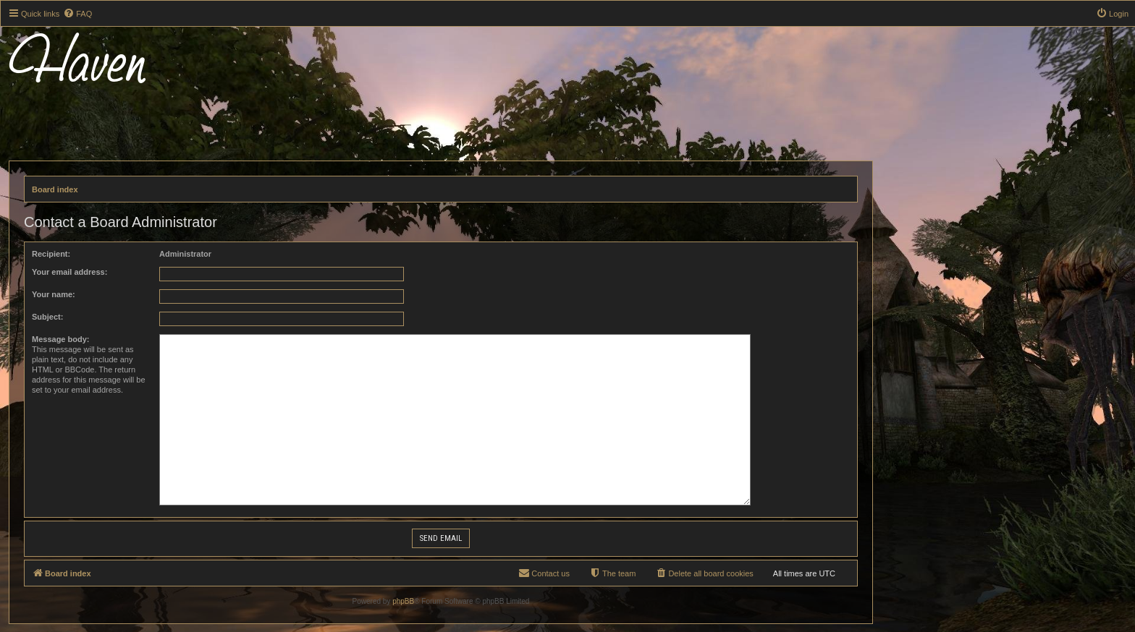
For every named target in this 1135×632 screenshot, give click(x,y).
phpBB (403, 601)
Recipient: (51, 253)
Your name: (53, 294)
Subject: (47, 316)
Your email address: (69, 272)
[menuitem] (77, 13)
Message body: (60, 339)
